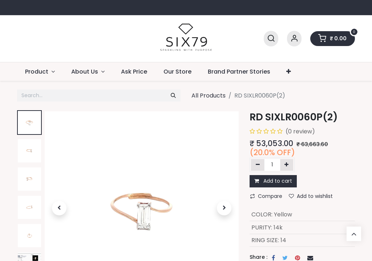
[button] (288, 71)
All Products (208, 95)
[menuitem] (134, 71)
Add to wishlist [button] (311, 196)
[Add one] (287, 165)
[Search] (271, 38)
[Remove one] (257, 165)
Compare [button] (266, 196)
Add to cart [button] (273, 181)
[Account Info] (294, 38)
